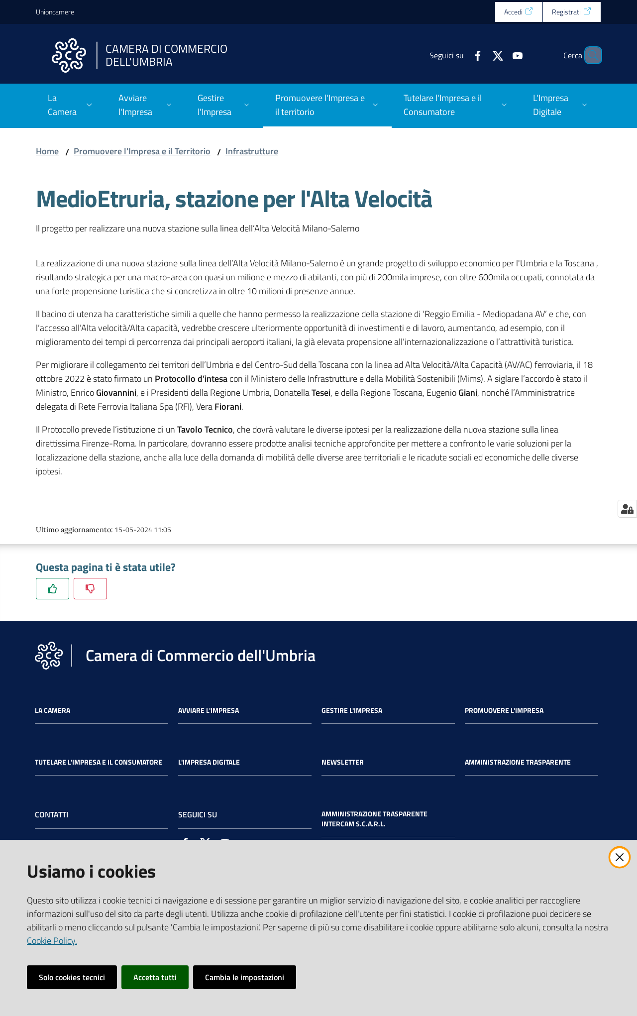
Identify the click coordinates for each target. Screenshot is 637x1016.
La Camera (52, 710)
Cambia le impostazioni (244, 977)
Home (47, 151)
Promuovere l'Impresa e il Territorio (142, 151)
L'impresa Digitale (209, 762)
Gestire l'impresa (351, 710)
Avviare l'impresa (208, 710)
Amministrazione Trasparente (518, 762)
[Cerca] (589, 55)
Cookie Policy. (52, 940)
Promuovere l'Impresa (504, 710)
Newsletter (342, 762)
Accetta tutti (155, 977)
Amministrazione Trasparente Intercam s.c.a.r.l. (374, 819)
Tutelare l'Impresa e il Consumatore (98, 762)
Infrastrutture (251, 151)
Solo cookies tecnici (72, 977)
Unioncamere (55, 11)
